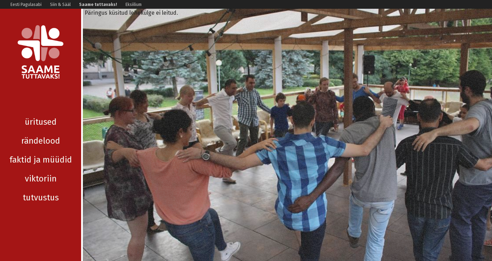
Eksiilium (134, 4)
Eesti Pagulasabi (26, 4)
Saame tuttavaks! (98, 4)
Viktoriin (41, 160)
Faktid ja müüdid (40, 141)
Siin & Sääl (60, 4)
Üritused (41, 103)
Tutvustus (41, 179)
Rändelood (40, 122)
